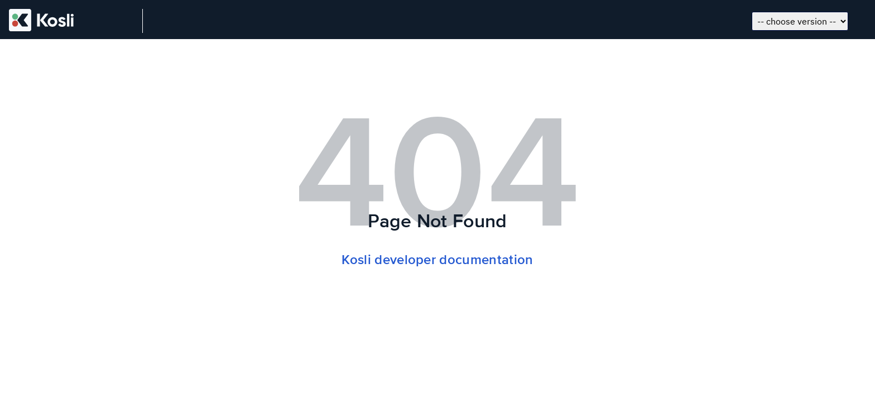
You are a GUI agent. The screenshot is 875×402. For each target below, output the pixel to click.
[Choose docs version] (800, 21)
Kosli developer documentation (437, 260)
